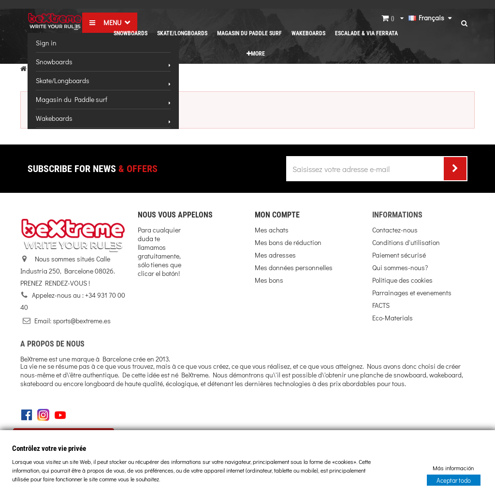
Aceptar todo (454, 480)
